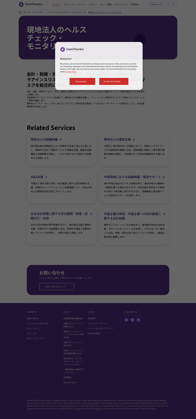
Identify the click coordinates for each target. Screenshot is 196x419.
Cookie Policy (71, 71)
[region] (99, 66)
